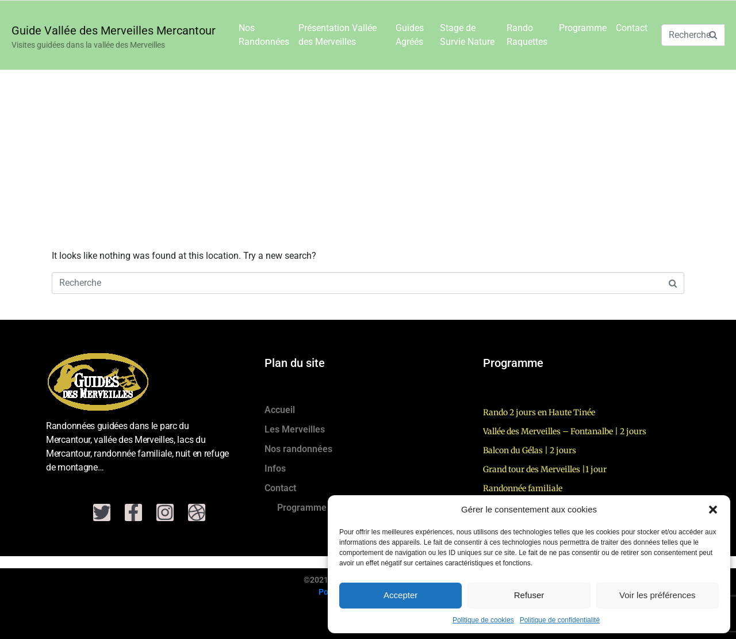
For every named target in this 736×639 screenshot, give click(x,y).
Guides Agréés (410, 34)
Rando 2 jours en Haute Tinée (539, 412)
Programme (583, 27)
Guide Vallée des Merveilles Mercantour (114, 30)
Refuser (529, 595)
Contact (631, 27)
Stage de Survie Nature (467, 34)
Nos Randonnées (264, 34)
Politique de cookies (483, 620)
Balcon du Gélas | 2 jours (529, 450)
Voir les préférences (657, 595)
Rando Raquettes (527, 34)
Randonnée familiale (522, 488)
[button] (713, 509)
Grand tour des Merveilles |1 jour (545, 469)
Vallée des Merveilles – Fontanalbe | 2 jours (564, 431)
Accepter (400, 595)
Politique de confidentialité (560, 620)
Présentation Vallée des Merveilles (337, 34)
